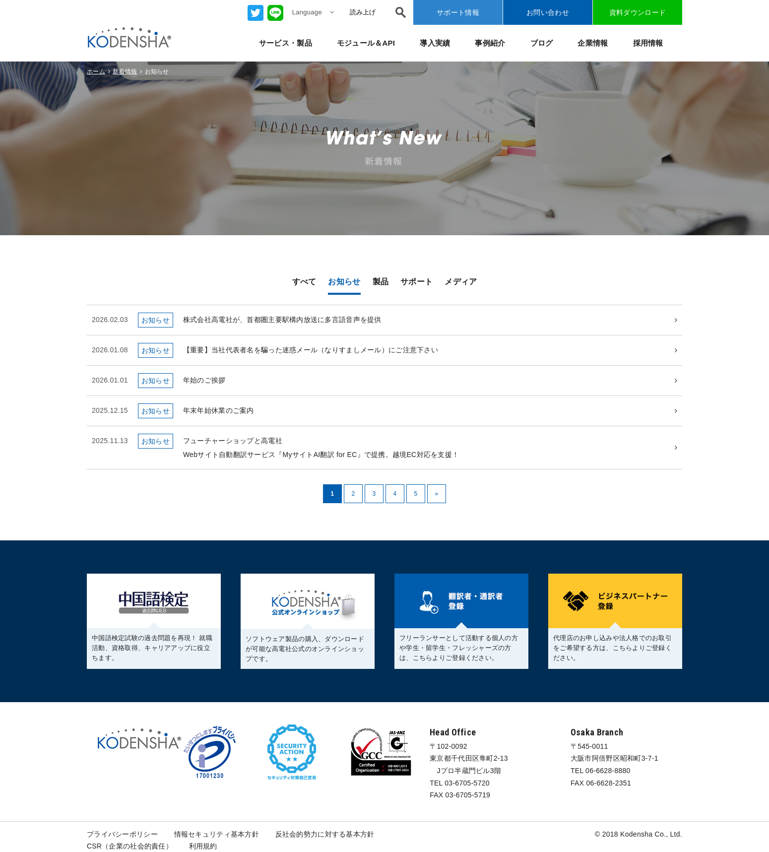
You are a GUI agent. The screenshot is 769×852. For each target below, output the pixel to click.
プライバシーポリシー (122, 834)
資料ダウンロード (637, 12)
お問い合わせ (547, 12)
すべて (304, 281)
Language (313, 12)
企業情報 (592, 43)
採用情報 (648, 43)
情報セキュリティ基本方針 (216, 834)
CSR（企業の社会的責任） (130, 847)
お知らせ (344, 281)
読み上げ (363, 12)
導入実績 (435, 43)
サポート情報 (458, 12)
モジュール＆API (366, 43)
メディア (461, 281)
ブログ (541, 43)
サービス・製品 (285, 43)
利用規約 (203, 847)
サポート (416, 281)
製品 (381, 281)
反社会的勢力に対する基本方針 (325, 834)
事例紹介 (490, 43)
